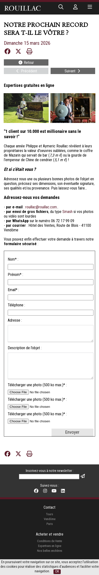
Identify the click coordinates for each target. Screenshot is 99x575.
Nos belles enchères (49, 550)
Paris (49, 524)
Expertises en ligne (49, 546)
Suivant (73, 71)
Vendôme (49, 519)
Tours (49, 514)
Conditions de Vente (49, 541)
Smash (67, 211)
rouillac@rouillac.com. (41, 207)
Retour (26, 62)
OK (57, 571)
